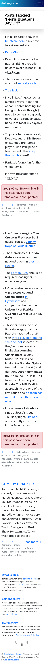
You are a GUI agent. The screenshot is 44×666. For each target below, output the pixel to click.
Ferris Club (12, 52)
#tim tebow (7, 462)
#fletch (29, 548)
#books (17, 208)
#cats (27, 208)
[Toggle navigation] (39, 3)
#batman (22, 204)
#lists (4, 551)
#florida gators (20, 455)
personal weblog (30, 579)
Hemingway (10, 622)
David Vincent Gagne (13, 654)
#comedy (17, 548)
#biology (6, 208)
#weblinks (6, 215)
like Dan (32, 417)
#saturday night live (11, 555)
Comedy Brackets (18, 484)
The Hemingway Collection (27, 635)
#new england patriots (26, 459)
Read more (33, 542)
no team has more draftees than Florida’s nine (23, 397)
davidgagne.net (10, 3)
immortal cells (26, 83)
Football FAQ (19, 272)
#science (35, 211)
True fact (11, 90)
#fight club (22, 211)
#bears (33, 204)
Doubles (10, 138)
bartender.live (13, 598)
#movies (14, 551)
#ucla (35, 462)
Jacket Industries (11, 660)
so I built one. (12, 614)
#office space (28, 551)
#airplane (6, 545)
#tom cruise (22, 462)
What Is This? (10, 574)
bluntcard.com (15, 41)
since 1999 (20, 584)
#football (6, 459)
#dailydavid (7, 211)
